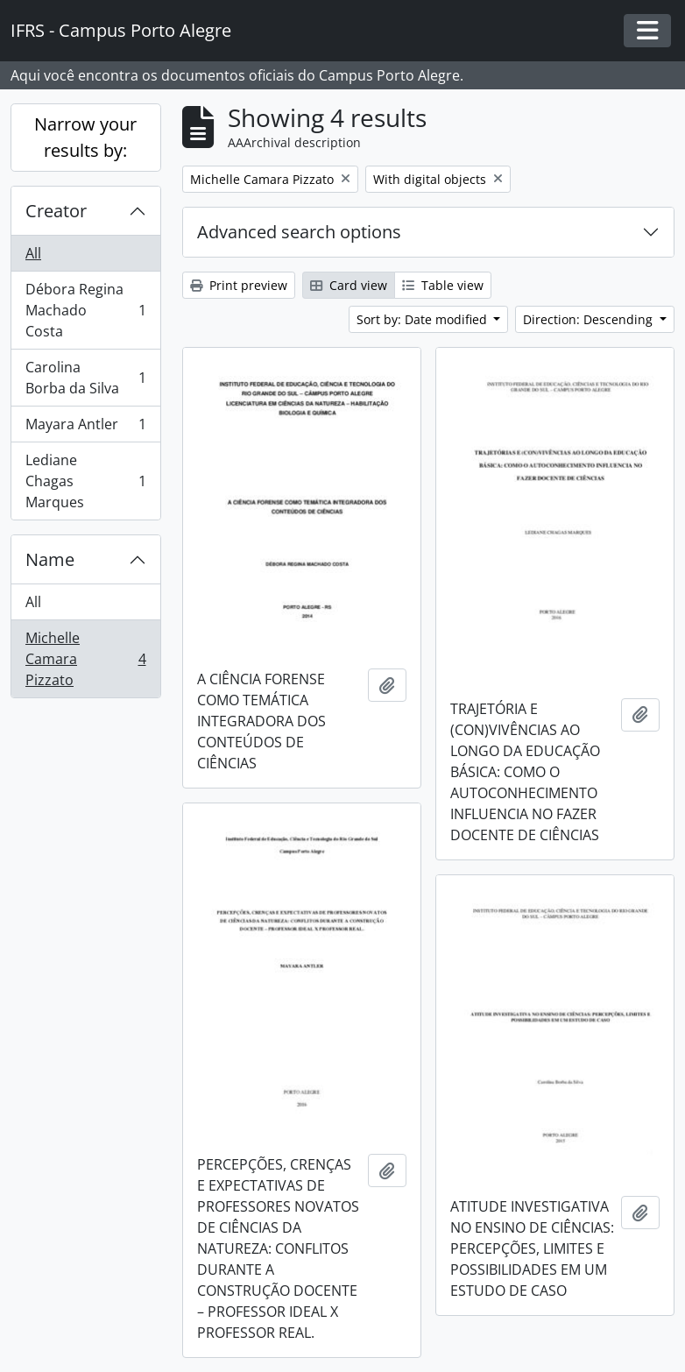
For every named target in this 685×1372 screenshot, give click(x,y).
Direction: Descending (589, 319)
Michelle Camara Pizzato (85, 659)
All (33, 253)
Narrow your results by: (85, 137)
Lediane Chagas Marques (85, 481)
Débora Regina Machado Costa (85, 310)
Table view (443, 285)
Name (49, 559)
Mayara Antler (85, 428)
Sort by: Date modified (424, 319)
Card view (348, 285)
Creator (56, 211)
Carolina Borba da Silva (85, 377)
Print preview (238, 285)
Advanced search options (299, 232)
